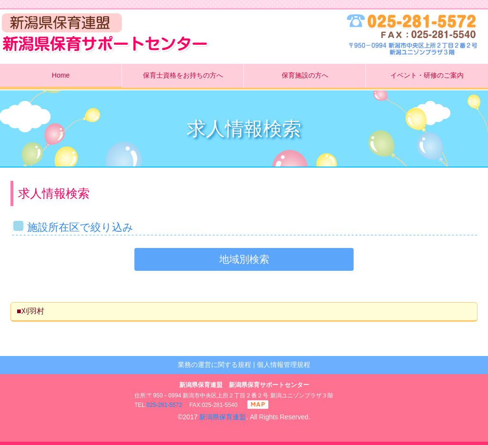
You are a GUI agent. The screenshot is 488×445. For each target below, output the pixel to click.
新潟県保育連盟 (222, 417)
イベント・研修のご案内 (427, 75)
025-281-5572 (164, 405)
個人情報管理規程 (283, 364)
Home (61, 75)
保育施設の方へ (305, 75)
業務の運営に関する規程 (214, 364)
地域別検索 (244, 259)
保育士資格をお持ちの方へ (183, 75)
